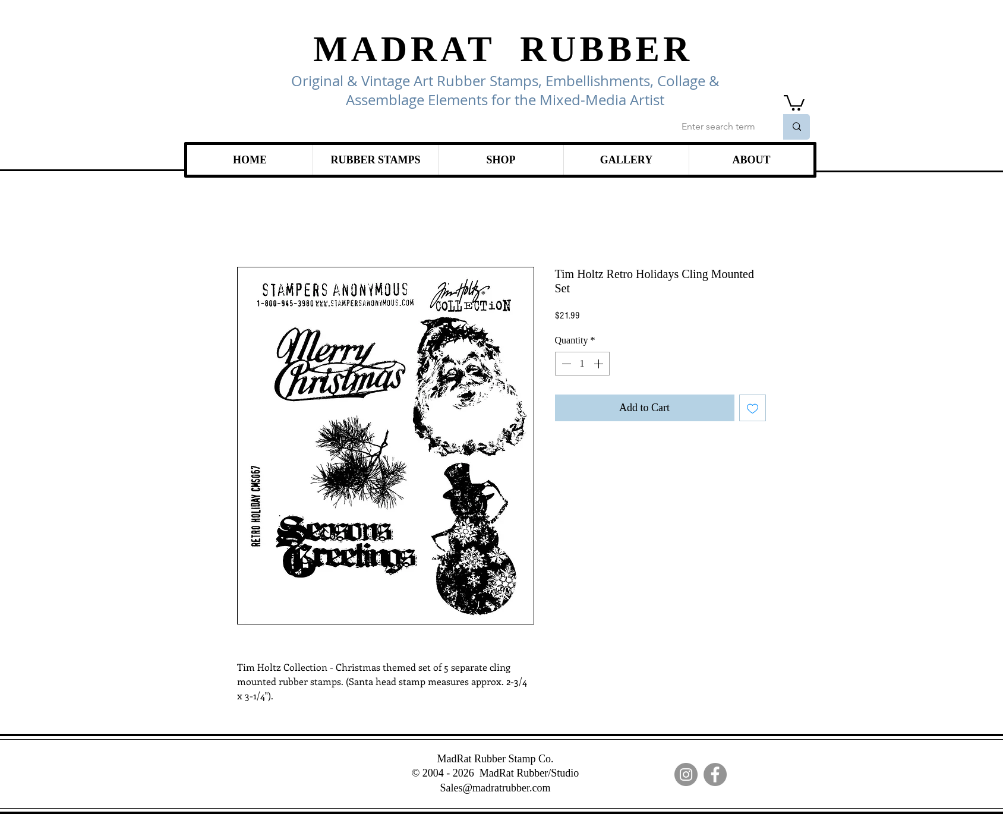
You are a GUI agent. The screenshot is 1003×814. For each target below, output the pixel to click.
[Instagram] (686, 774)
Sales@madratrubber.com (495, 788)
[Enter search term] (720, 127)
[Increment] (599, 363)
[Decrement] (565, 363)
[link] (794, 102)
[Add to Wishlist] (752, 408)
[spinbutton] (582, 363)
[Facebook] (715, 774)
